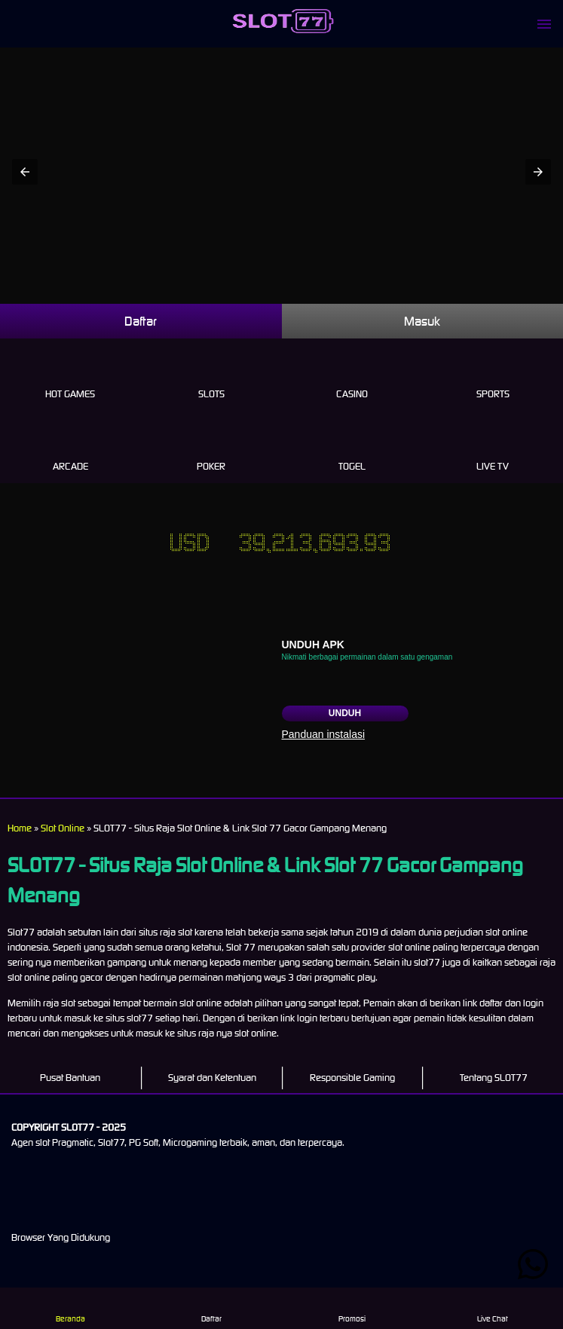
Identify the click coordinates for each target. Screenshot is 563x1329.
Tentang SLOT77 (494, 1077)
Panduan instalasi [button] (324, 734)
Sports (492, 377)
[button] (25, 172)
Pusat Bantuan (70, 1077)
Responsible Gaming (352, 1077)
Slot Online (62, 828)
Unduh (345, 713)
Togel (352, 449)
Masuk (422, 321)
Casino (352, 377)
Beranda (70, 1307)
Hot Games (70, 377)
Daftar (140, 321)
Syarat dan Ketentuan (212, 1077)
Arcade (70, 449)
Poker (211, 449)
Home (20, 828)
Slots (211, 377)
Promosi (351, 1307)
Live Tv (492, 449)
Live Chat (492, 1307)
